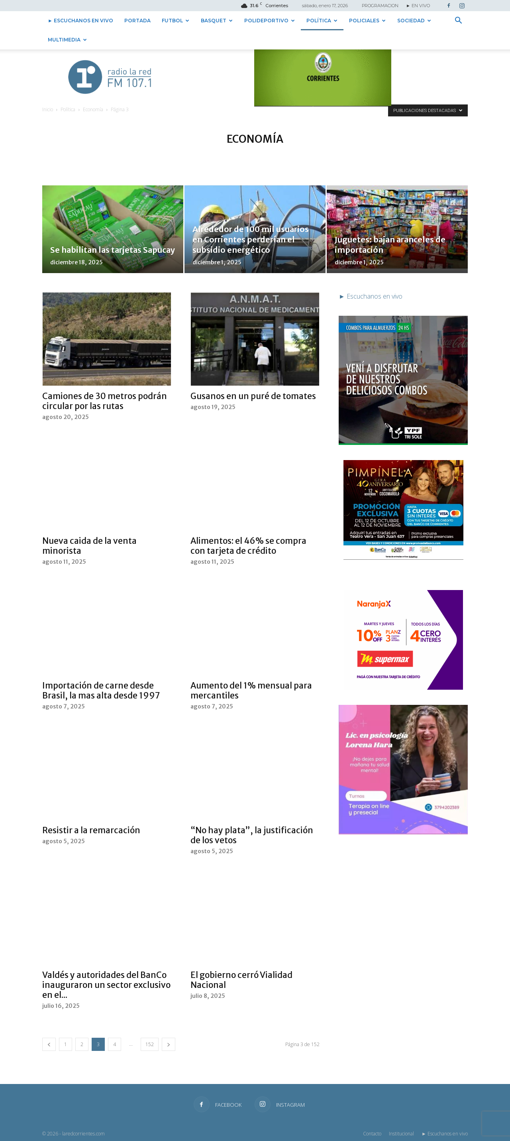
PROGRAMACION (380, 5)
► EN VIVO (418, 5)
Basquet (217, 21)
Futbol (175, 21)
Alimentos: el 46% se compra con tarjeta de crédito (248, 545)
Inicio (47, 109)
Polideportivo (269, 21)
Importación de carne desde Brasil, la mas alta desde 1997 (101, 690)
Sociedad (414, 21)
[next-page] (168, 1044)
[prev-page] (49, 1044)
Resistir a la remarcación (91, 830)
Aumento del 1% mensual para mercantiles (251, 690)
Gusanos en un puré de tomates (253, 396)
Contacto (372, 1133)
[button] (458, 21)
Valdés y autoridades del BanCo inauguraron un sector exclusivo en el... (106, 985)
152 (149, 1044)
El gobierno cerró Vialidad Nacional (241, 980)
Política (321, 21)
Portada (137, 21)
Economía (93, 109)
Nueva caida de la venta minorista (89, 545)
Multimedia (67, 40)
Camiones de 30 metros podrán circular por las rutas (104, 401)
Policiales (367, 21)
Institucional (401, 1133)
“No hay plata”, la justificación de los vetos (251, 835)
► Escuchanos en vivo (80, 21)
